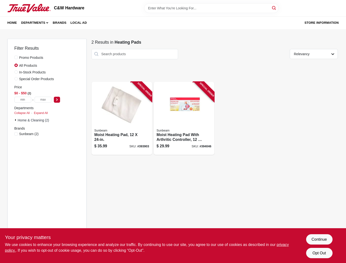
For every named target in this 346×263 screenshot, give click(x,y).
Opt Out (319, 253)
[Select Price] (57, 100)
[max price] (43, 100)
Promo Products (31, 57)
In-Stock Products (32, 72)
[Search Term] (211, 8)
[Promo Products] (16, 57)
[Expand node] (16, 120)
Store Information (321, 22)
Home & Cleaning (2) (33, 120)
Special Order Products (36, 79)
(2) (29, 134)
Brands (60, 22)
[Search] (274, 8)
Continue (319, 239)
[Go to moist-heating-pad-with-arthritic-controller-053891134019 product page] (184, 118)
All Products (28, 65)
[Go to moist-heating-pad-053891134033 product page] (122, 118)
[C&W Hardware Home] (29, 8)
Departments (33, 22)
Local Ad (78, 22)
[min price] (22, 100)
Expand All (41, 113)
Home (12, 22)
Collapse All (22, 113)
